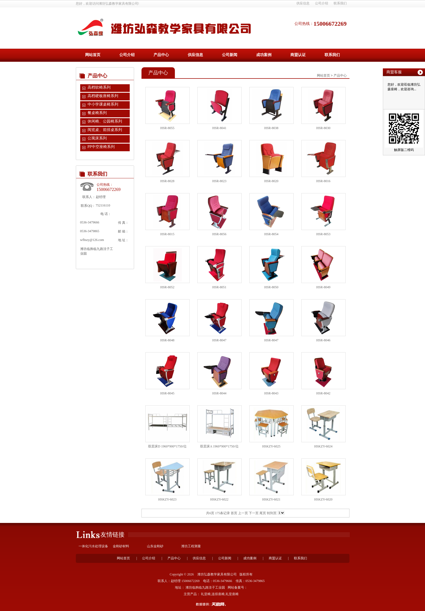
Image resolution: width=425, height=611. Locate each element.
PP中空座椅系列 (101, 147)
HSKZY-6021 (271, 499)
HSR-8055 (167, 128)
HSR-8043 (271, 393)
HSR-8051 (219, 287)
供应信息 (303, 3)
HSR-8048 (167, 340)
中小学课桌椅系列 (103, 104)
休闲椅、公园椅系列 (105, 121)
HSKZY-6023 (167, 499)
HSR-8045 (167, 393)
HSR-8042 (323, 393)
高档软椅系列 (99, 87)
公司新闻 (229, 55)
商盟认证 (298, 55)
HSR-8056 (219, 234)
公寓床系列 (97, 138)
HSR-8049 (323, 287)
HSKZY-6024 (323, 446)
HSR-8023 (219, 181)
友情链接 (112, 534)
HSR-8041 (219, 128)
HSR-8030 (323, 128)
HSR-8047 (219, 340)
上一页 (243, 513)
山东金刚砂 (155, 546)
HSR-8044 (219, 393)
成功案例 (263, 55)
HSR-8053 (323, 234)
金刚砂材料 (121, 546)
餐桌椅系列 (97, 113)
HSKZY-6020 (323, 499)
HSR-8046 (323, 340)
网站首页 (92, 55)
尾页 (262, 513)
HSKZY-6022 (219, 499)
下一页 (254, 513)
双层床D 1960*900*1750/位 (167, 446)
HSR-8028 (167, 181)
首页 (234, 513)
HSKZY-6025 (271, 446)
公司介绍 (321, 3)
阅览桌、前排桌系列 (105, 130)
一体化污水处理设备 (93, 546)
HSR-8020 (271, 181)
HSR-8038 (271, 128)
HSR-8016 (323, 181)
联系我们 (340, 3)
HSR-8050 (271, 287)
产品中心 (161, 55)
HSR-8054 (271, 234)
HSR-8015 (167, 234)
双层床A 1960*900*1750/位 (219, 446)
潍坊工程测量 (191, 546)
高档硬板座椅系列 (103, 96)
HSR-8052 (167, 287)
